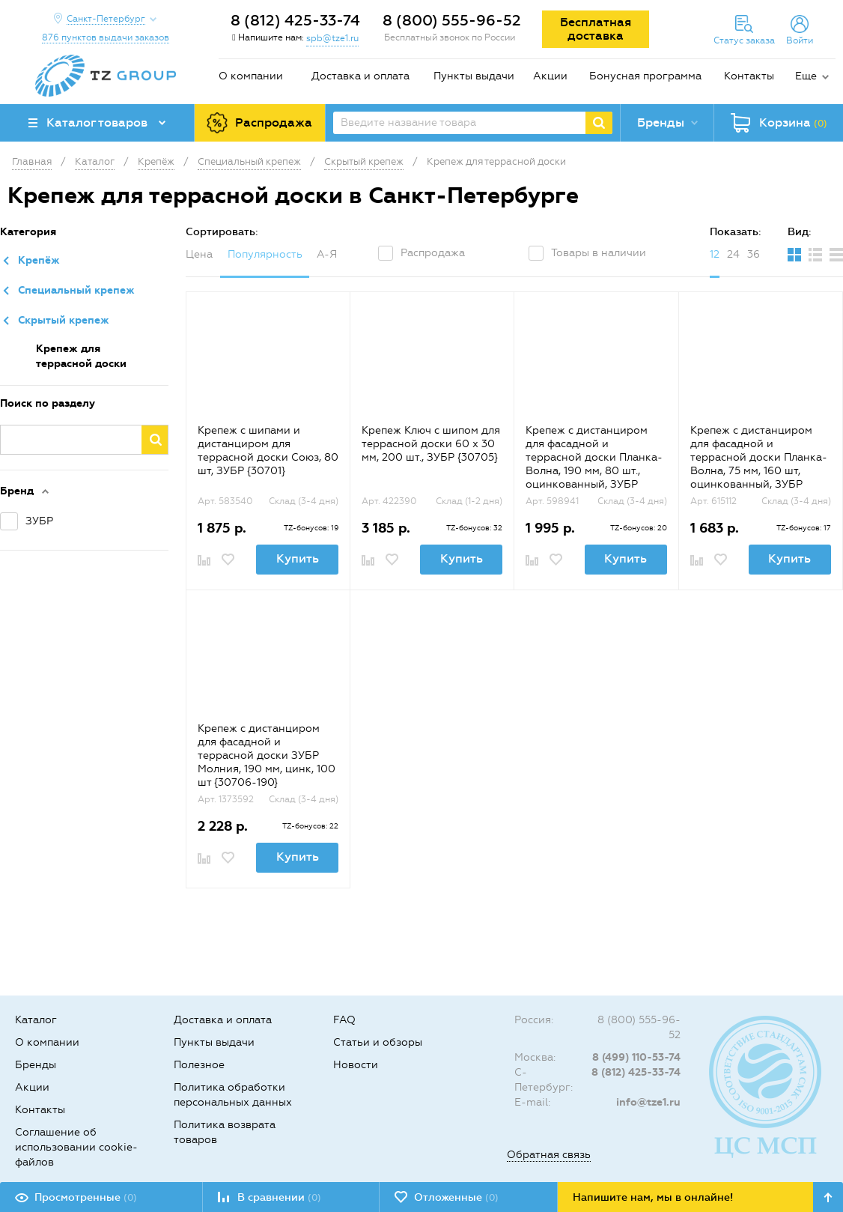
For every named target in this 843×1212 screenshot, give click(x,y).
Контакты (749, 76)
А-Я (327, 254)
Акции (550, 76)
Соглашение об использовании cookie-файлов (76, 1147)
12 (714, 254)
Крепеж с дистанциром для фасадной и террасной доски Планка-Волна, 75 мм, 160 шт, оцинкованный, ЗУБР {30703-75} (758, 464)
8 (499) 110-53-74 (636, 1057)
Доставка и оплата (360, 76)
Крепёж (39, 260)
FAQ (344, 1019)
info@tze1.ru (648, 1102)
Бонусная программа (645, 76)
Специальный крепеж (76, 290)
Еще (806, 76)
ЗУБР (39, 521)
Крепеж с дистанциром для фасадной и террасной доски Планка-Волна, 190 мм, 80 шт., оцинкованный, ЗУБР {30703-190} (594, 464)
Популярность (265, 254)
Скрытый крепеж (63, 320)
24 (733, 254)
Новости (355, 1064)
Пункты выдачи (473, 76)
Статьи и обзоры (377, 1042)
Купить (297, 558)
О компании (251, 76)
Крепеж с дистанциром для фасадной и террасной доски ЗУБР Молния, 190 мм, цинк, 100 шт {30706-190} (266, 755)
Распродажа (433, 252)
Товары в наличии (598, 252)
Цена (199, 254)
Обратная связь (549, 1154)
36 (753, 254)
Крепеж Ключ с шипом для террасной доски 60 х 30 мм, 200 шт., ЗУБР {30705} (431, 444)
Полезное (199, 1064)
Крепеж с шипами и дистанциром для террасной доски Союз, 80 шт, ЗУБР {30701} (268, 450)
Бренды (35, 1064)
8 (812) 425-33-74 (295, 20)
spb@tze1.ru (332, 38)
